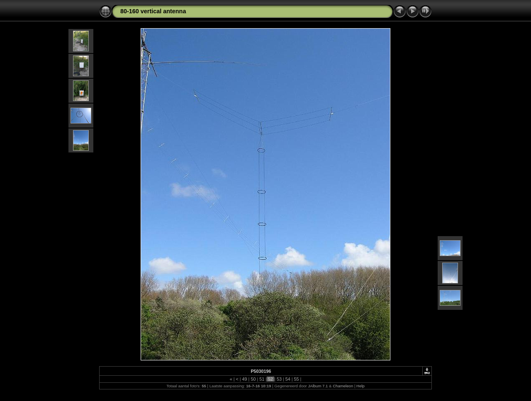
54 (288, 379)
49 (244, 379)
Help (360, 386)
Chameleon (343, 386)
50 (253, 379)
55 (296, 379)
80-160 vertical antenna (153, 11)
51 (262, 379)
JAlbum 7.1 (318, 386)
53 (279, 379)
